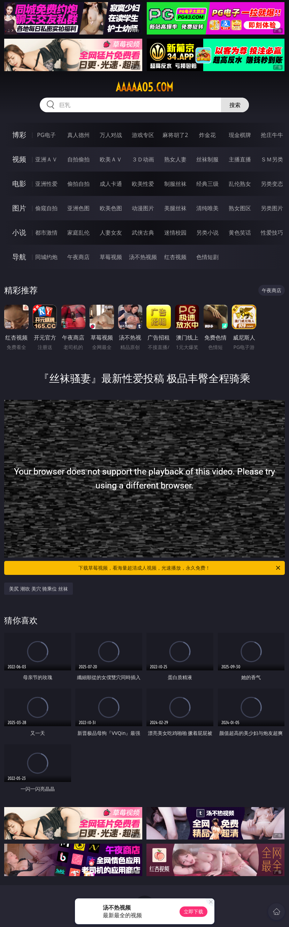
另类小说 (207, 232)
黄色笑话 (240, 232)
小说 (19, 232)
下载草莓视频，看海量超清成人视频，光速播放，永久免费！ (179, 568)
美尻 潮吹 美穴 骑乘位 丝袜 (38, 588)
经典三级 (207, 184)
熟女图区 (240, 208)
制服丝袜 (175, 184)
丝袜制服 (207, 159)
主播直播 (240, 159)
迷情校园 (175, 232)
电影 (19, 183)
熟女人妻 (175, 159)
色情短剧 (207, 257)
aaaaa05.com (144, 87)
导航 (19, 256)
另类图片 (272, 208)
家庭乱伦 (78, 232)
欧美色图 (111, 208)
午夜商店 (78, 257)
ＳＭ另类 (272, 159)
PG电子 (46, 135)
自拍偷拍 (78, 159)
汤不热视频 (143, 257)
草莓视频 (111, 257)
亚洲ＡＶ (46, 159)
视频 (19, 159)
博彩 (19, 134)
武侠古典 (143, 232)
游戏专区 (143, 135)
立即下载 (193, 911)
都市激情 (46, 232)
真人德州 (78, 135)
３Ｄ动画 (143, 159)
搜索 (235, 105)
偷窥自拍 (46, 208)
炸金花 (207, 135)
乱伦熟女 (240, 184)
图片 (19, 208)
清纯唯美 (207, 208)
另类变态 (272, 184)
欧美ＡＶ (111, 159)
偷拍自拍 (78, 184)
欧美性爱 (143, 184)
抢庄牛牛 (272, 135)
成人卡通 (111, 184)
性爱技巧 (272, 232)
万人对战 (111, 135)
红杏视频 (175, 257)
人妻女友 (111, 232)
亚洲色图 (78, 208)
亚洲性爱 (46, 184)
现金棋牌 (240, 135)
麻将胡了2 (175, 135)
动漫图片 (143, 208)
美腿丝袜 (175, 208)
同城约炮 (46, 257)
